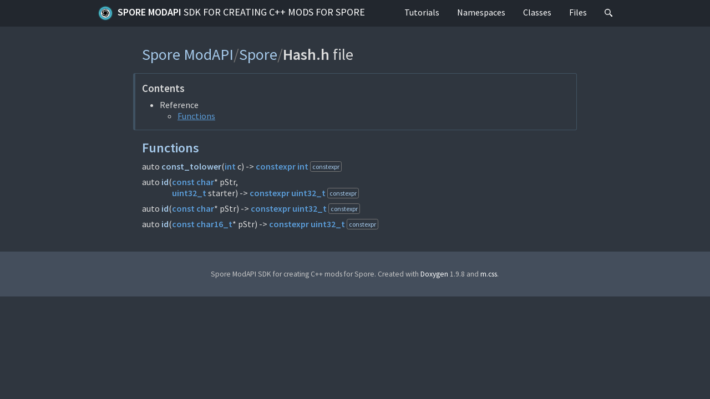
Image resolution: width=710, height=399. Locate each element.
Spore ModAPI (231, 13)
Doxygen (434, 274)
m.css (488, 274)
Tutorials (421, 12)
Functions (196, 115)
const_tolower (191, 166)
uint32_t (189, 192)
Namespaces (481, 12)
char (205, 181)
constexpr (276, 166)
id (165, 181)
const (183, 181)
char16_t (214, 223)
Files (578, 12)
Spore (258, 54)
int (230, 166)
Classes (537, 12)
